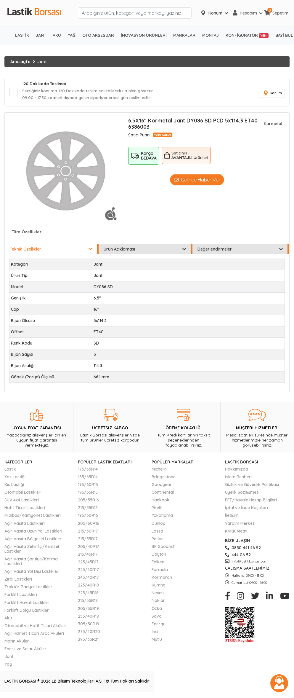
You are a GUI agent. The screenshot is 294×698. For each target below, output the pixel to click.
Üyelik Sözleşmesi (242, 493)
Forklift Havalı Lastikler (26, 603)
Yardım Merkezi (240, 524)
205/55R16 (88, 501)
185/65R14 (88, 477)
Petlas (157, 539)
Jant (42, 61)
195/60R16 (88, 516)
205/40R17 (88, 547)
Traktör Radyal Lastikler (28, 588)
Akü (8, 618)
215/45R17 (88, 555)
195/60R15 (88, 485)
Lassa (157, 532)
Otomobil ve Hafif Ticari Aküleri (35, 626)
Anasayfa (20, 61)
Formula (160, 570)
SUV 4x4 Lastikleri (21, 501)
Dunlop (159, 524)
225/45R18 (88, 594)
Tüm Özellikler (26, 233)
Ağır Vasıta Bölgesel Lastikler (33, 539)
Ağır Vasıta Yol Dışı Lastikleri (32, 572)
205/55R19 (88, 609)
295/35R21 (88, 640)
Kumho (159, 586)
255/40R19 (88, 617)
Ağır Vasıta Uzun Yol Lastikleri (33, 532)
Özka (157, 609)
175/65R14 (88, 470)
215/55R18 (88, 601)
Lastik (10, 470)
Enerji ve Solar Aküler (25, 650)
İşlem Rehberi (238, 477)
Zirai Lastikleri (18, 580)
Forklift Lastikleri (20, 595)
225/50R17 (88, 570)
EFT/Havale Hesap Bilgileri (251, 501)
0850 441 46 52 (243, 548)
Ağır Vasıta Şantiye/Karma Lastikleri (31, 562)
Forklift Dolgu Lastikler (26, 611)
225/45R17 (88, 563)
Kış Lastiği (14, 485)
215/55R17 (88, 539)
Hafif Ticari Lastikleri (24, 508)
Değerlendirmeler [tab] (240, 250)
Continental (163, 493)
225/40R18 (88, 586)
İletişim (232, 516)
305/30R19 (88, 624)
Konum (271, 94)
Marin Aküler (16, 642)
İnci (155, 632)
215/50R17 (88, 532)
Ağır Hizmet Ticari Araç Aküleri (34, 634)
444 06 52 (238, 555)
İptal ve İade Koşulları (246, 508)
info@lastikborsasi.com (246, 562)
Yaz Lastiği (14, 477)
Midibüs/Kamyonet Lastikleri (32, 516)
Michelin (159, 470)
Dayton (159, 555)
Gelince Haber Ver (197, 181)
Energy (159, 624)
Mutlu (157, 640)
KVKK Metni (236, 532)
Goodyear (162, 485)
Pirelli (157, 508)
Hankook (160, 501)
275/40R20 (89, 632)
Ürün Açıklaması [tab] (145, 250)
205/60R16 (88, 524)
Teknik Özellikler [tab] (51, 250)
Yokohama (162, 516)
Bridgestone (164, 477)
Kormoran (162, 578)
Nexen (158, 594)
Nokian (159, 601)
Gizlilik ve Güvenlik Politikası (252, 485)
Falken (158, 563)
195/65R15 (88, 493)
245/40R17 (88, 578)
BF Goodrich (164, 547)
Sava (157, 617)
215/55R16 (88, 508)
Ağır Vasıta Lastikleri (24, 524)
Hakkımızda (236, 470)
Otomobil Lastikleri (22, 493)
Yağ (8, 665)
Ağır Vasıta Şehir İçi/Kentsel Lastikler (31, 550)
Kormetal (273, 125)
